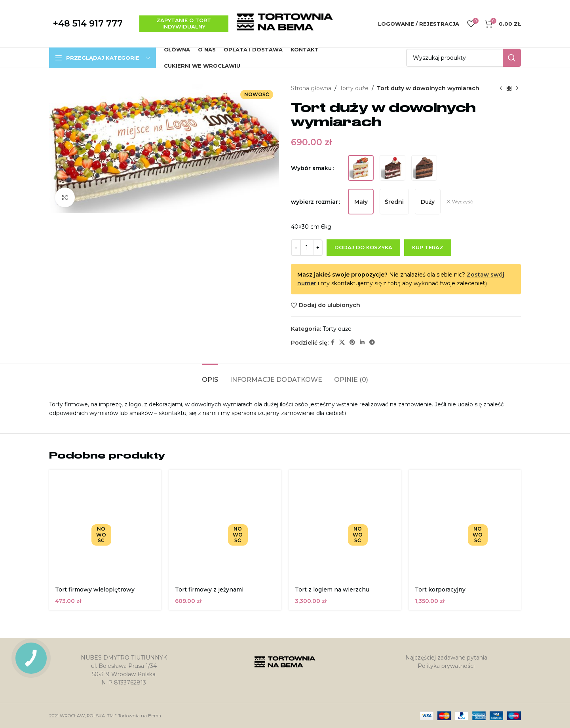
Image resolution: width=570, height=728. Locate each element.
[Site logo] (285, 23)
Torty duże (354, 88)
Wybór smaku (311, 168)
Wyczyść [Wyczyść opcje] (462, 202)
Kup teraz (427, 247)
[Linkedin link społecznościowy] (362, 342)
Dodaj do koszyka (363, 247)
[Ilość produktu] (307, 247)
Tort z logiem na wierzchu (332, 589)
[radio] (361, 168)
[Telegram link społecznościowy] (372, 342)
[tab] (210, 376)
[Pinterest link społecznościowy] (352, 342)
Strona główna (311, 88)
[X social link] (342, 342)
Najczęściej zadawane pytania (446, 657)
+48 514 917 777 (88, 23)
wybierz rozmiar (314, 201)
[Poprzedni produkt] (501, 88)
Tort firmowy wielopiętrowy (95, 589)
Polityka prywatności (446, 665)
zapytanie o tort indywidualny (183, 23)
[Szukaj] (463, 58)
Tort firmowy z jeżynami (209, 589)
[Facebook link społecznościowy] (333, 342)
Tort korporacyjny (440, 589)
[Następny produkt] (517, 88)
